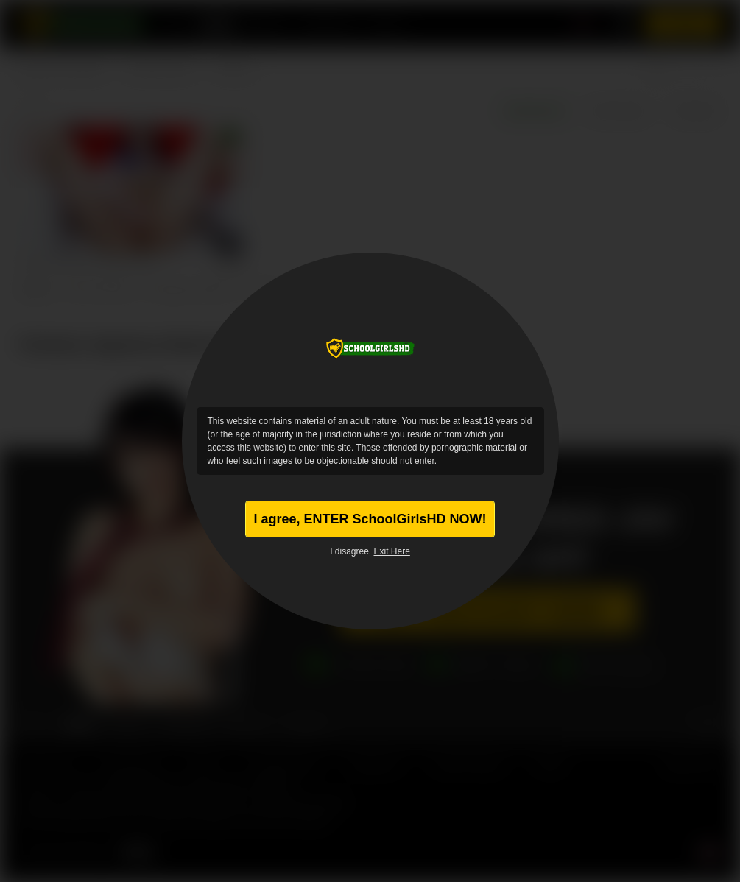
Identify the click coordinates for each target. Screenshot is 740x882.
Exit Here (392, 551)
